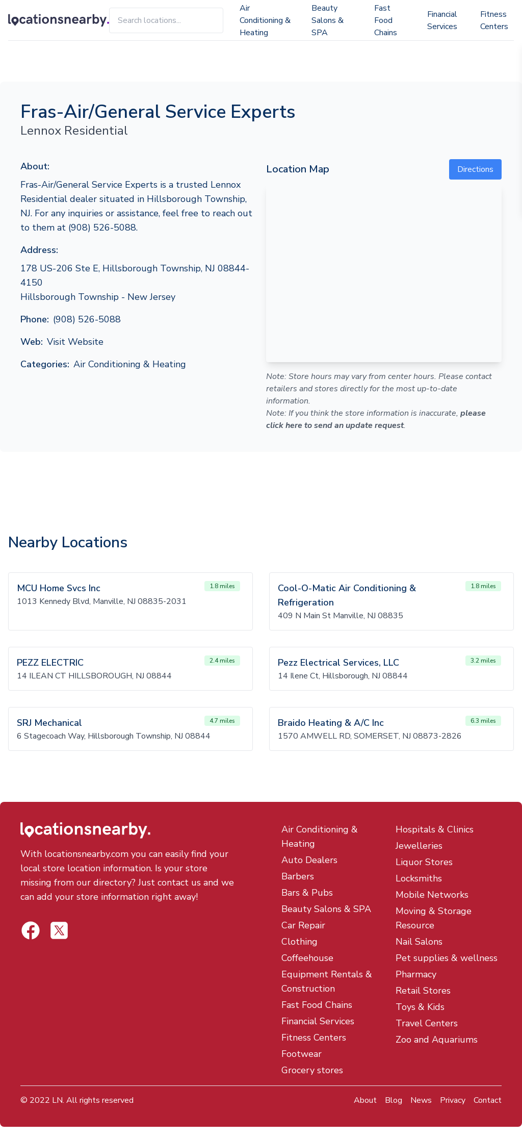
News (421, 1100)
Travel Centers (427, 1023)
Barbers (297, 876)
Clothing (299, 942)
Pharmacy (416, 974)
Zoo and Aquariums (437, 1039)
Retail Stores (423, 990)
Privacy (452, 1100)
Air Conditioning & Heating (265, 20)
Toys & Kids (420, 1007)
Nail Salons (419, 942)
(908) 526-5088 (87, 319)
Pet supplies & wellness (447, 958)
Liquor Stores (424, 862)
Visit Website (75, 342)
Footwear (301, 1054)
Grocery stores (312, 1070)
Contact (488, 1100)
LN (57, 1100)
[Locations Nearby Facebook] (59, 930)
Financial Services (442, 20)
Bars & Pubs (307, 893)
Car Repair (303, 925)
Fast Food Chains (385, 20)
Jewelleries (419, 846)
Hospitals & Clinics (435, 829)
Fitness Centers (494, 20)
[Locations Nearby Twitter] (30, 930)
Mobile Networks (432, 895)
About (365, 1100)
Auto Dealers (309, 860)
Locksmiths (419, 878)
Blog (393, 1100)
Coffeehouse (307, 958)
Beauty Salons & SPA (327, 20)
